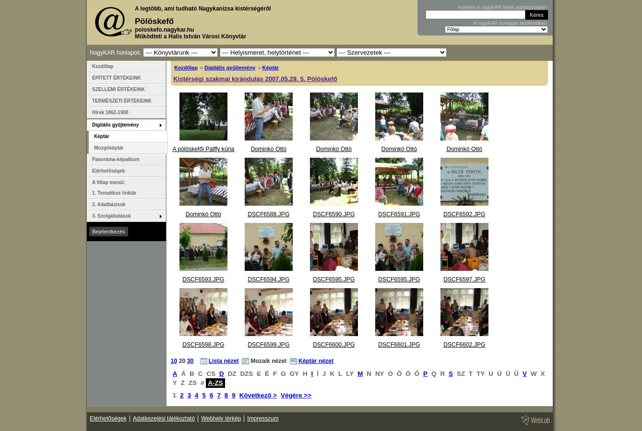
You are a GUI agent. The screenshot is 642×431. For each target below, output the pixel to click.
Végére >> (296, 395)
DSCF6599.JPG (268, 344)
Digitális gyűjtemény (229, 67)
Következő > (258, 395)
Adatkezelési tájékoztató (164, 418)
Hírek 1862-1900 (110, 112)
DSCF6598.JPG (203, 344)
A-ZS (215, 382)
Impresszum (262, 418)
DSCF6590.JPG (334, 214)
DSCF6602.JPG (464, 344)
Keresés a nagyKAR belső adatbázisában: (503, 7)
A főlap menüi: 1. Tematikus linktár (114, 188)
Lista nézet (224, 361)
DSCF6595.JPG (334, 279)
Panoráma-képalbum (115, 159)
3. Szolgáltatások (111, 216)
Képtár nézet (315, 361)
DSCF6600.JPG (334, 344)
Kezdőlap (186, 67)
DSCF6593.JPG (203, 279)
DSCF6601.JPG (399, 344)
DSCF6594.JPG (268, 279)
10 (174, 361)
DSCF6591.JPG (399, 214)
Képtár (270, 67)
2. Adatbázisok (109, 204)
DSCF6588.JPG (268, 214)
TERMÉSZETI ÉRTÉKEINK (122, 101)
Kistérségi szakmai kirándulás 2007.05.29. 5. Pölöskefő (255, 78)
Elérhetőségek (108, 171)
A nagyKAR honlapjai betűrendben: (510, 23)
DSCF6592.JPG (464, 214)
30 (190, 361)
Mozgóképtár (109, 148)
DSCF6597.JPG (464, 279)
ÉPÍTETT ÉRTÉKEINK (116, 78)
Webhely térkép (221, 418)
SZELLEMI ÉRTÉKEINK (118, 89)
